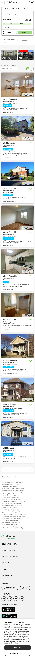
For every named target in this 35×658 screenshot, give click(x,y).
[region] (17, 638)
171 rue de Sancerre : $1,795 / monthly (11, 518)
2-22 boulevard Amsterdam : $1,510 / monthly (13, 501)
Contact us (6, 583)
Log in (31, 2)
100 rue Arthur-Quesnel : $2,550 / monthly (12, 484)
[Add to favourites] (30, 99)
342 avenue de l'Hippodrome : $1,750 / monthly (14, 516)
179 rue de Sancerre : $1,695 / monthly (11, 503)
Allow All (17, 648)
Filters (10, 32)
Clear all (6, 27)
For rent (16, 8)
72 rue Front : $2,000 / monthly (10, 486)
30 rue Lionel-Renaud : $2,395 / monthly (12, 505)
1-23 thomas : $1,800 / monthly (9, 507)
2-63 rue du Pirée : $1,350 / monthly (11, 511)
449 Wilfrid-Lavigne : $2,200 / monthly (11, 495)
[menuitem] (17, 544)
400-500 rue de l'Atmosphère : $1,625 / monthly (14, 514)
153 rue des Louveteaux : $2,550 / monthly (12, 513)
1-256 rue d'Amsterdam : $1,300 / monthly (12, 528)
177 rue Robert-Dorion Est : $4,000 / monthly (13, 488)
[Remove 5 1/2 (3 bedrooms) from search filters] (24, 24)
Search (24, 33)
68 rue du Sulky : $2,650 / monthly (10, 524)
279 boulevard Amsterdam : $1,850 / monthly (13, 490)
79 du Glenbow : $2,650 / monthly (10, 509)
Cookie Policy (13, 643)
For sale (6, 8)
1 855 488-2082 (10, 588)
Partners (6, 575)
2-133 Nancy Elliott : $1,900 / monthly (11, 494)
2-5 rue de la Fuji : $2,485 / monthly (11, 499)
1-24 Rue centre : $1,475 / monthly (10, 497)
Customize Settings (17, 653)
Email (25, 588)
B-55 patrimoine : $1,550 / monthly (11, 522)
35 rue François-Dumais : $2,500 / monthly (12, 482)
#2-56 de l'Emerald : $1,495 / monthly (11, 526)
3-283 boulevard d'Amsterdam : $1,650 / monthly (14, 492)
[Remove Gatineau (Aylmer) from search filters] (10, 24)
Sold (24, 8)
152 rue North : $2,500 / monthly (10, 520)
